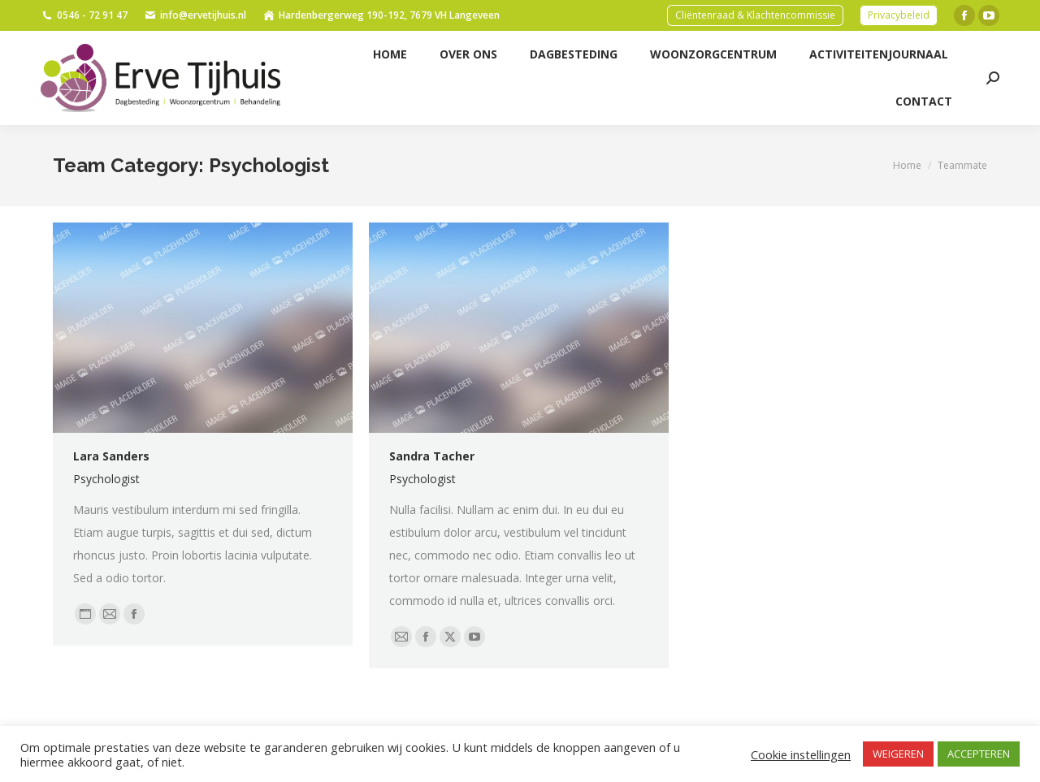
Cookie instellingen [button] (801, 754)
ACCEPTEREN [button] (978, 753)
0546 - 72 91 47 (84, 15)
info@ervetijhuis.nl (195, 15)
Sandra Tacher (431, 456)
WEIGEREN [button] (898, 753)
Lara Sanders (111, 456)
